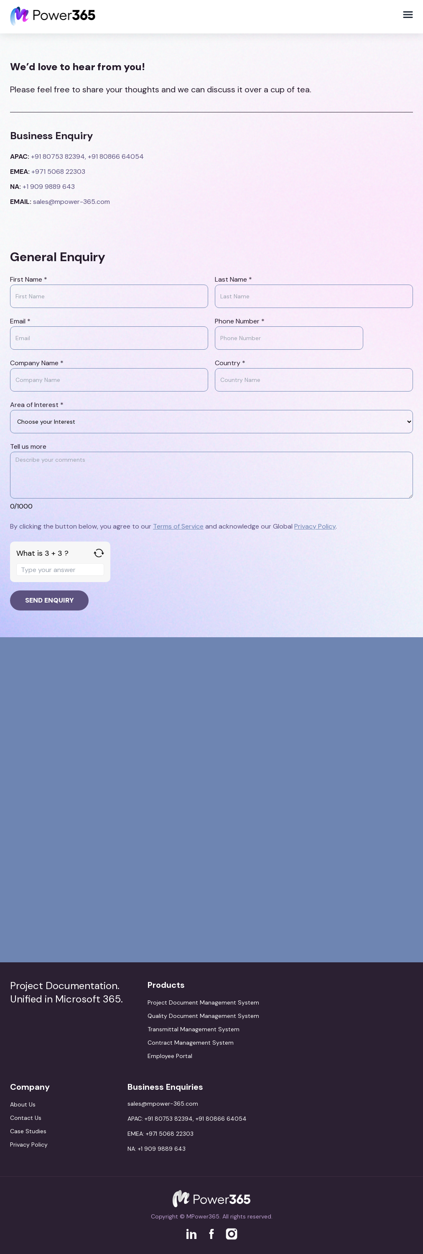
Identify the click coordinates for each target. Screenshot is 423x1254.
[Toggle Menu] (408, 15)
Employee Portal (170, 1056)
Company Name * (37, 363)
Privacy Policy (315, 526)
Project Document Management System (203, 1002)
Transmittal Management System (194, 1029)
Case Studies (28, 1131)
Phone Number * (240, 321)
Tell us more (28, 446)
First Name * (28, 279)
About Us (23, 1104)
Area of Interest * (37, 404)
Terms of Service (178, 526)
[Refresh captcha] (99, 553)
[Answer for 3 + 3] (60, 569)
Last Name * (233, 279)
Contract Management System (191, 1042)
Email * (20, 321)
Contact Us (25, 1118)
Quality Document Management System (203, 1016)
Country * (230, 363)
